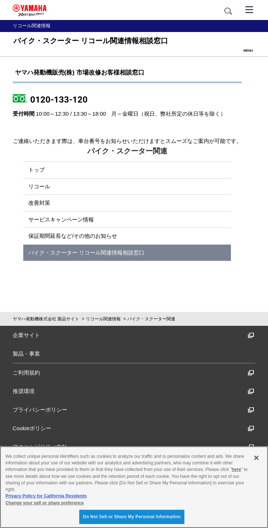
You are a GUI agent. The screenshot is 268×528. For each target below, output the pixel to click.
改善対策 (39, 203)
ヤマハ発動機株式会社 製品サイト (46, 318)
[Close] (256, 458)
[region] (134, 487)
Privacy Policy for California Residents (46, 496)
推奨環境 (133, 391)
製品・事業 (26, 354)
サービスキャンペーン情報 (61, 219)
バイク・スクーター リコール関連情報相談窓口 (86, 252)
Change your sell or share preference (44, 502)
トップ (36, 170)
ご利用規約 (133, 372)
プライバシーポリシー (133, 410)
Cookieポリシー (133, 428)
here (236, 469)
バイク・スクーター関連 (151, 318)
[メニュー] (249, 9)
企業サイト (133, 335)
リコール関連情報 (103, 318)
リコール (39, 186)
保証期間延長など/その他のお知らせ (72, 236)
